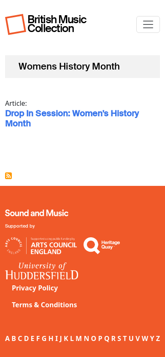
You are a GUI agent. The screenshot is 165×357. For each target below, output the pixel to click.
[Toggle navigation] (148, 24)
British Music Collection (57, 23)
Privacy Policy (35, 288)
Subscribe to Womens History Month (8, 175)
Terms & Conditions (44, 304)
